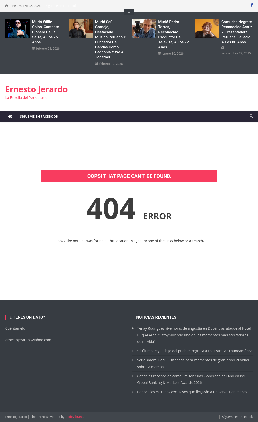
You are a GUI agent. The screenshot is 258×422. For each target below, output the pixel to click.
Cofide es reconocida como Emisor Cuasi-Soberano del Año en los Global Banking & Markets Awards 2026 (191, 379)
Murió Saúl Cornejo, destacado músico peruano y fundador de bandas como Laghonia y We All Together (110, 39)
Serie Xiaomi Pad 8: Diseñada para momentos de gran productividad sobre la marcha (193, 363)
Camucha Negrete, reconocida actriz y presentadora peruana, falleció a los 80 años (237, 32)
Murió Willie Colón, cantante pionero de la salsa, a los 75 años (45, 32)
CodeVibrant (74, 417)
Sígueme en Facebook (61, 6)
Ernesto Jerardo (36, 89)
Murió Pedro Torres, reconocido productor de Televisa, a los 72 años (173, 34)
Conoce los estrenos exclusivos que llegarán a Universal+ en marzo (192, 391)
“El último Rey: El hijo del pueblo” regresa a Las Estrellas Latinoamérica (194, 350)
